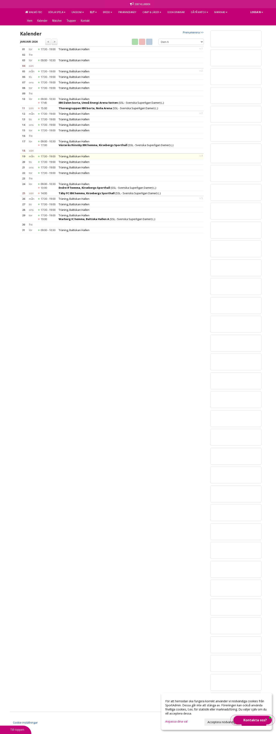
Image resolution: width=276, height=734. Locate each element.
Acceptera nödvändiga (222, 722)
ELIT (93, 12)
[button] (252, 720)
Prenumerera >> (193, 32)
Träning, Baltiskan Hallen (74, 49)
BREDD (107, 12)
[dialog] (216, 711)
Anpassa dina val (176, 721)
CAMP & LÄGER (152, 12)
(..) (162, 102)
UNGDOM (78, 12)
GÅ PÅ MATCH (199, 12)
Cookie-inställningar (25, 722)
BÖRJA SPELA (56, 12)
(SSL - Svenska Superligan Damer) (110, 102)
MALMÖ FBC (33, 12)
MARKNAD (220, 12)
